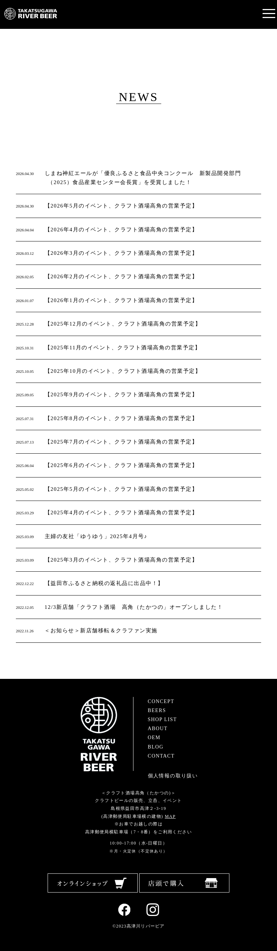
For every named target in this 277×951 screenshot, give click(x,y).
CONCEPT (161, 701)
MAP (170, 816)
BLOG (156, 747)
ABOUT (158, 728)
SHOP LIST (162, 719)
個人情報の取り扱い (173, 775)
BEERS (157, 710)
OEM (154, 737)
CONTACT (161, 756)
